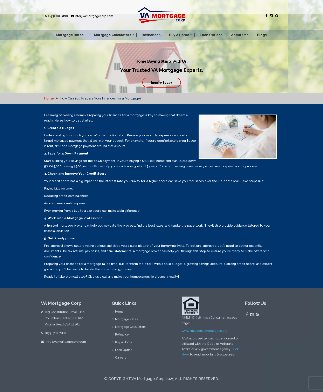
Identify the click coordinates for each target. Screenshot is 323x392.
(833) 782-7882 (57, 16)
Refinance (150, 35)
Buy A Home (179, 35)
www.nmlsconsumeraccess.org (204, 334)
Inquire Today (161, 82)
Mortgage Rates (70, 35)
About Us (239, 35)
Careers (120, 361)
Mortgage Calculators (112, 35)
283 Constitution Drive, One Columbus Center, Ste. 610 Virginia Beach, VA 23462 (65, 321)
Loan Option (210, 35)
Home (49, 98)
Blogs (262, 35)
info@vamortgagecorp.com (92, 16)
